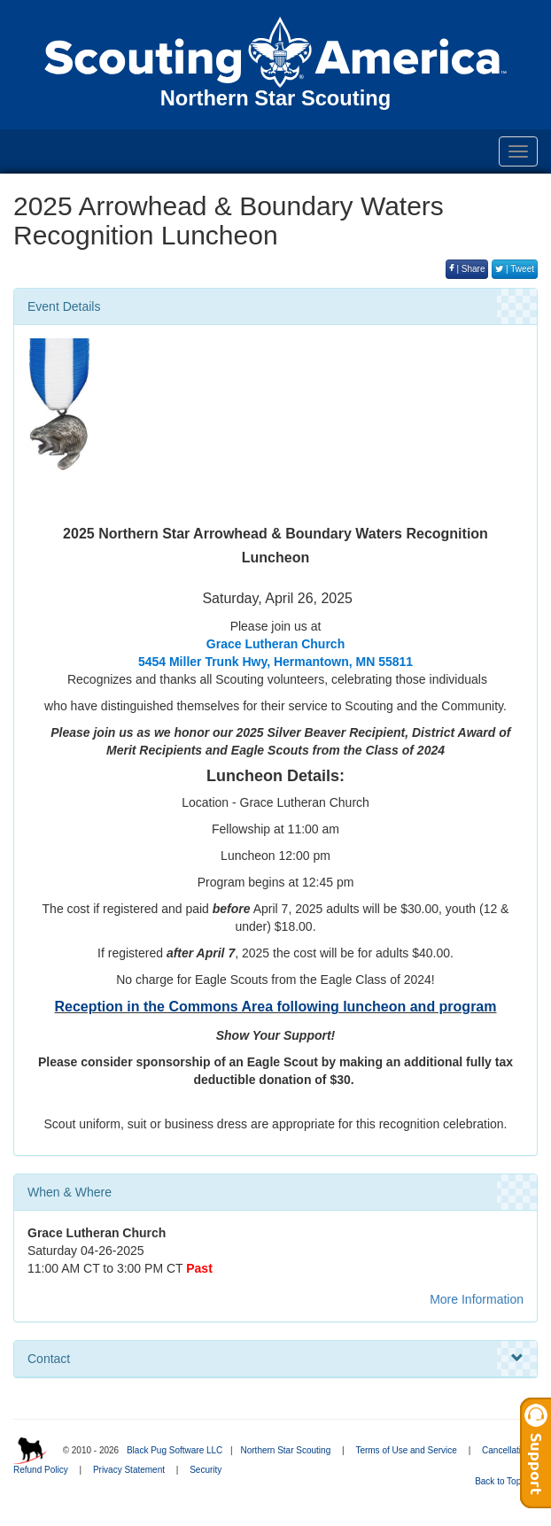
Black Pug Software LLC (174, 1450)
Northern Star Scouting (285, 1450)
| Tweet (514, 269)
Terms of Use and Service (406, 1450)
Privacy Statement (129, 1470)
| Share (467, 269)
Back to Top (503, 1481)
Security (205, 1470)
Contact (275, 1358)
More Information (477, 1299)
